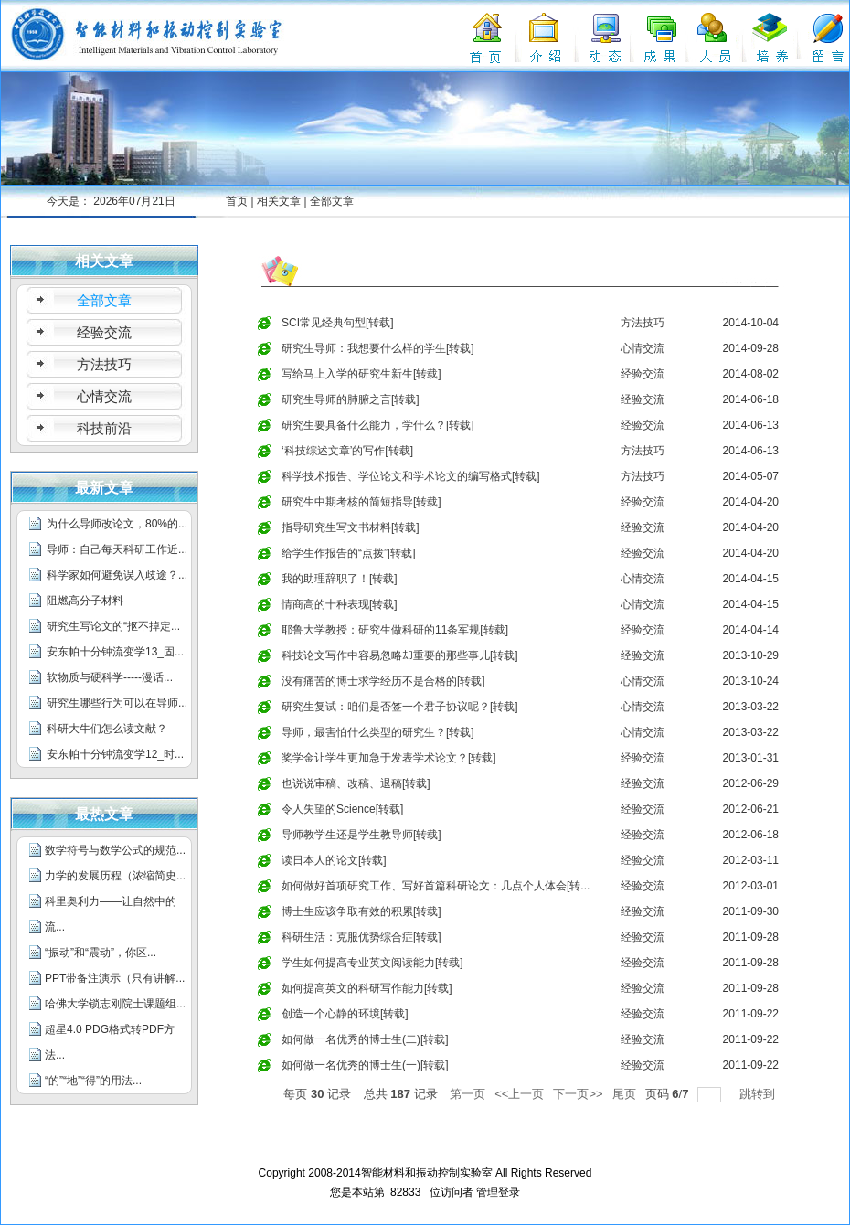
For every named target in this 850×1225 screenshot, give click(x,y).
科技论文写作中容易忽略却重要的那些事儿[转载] (400, 655)
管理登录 (498, 1192)
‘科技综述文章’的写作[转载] (347, 450)
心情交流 (642, 348)
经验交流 (642, 374)
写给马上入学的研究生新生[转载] (361, 374)
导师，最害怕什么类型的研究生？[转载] (378, 732)
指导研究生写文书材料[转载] (351, 527)
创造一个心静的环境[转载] (345, 1013)
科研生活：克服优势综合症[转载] (361, 937)
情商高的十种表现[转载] (340, 604)
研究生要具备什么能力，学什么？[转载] (378, 425)
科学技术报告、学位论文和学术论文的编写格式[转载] (411, 476)
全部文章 (332, 201)
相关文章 (279, 201)
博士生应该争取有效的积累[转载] (361, 911)
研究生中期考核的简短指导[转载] (361, 501)
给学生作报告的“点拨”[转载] (349, 553)
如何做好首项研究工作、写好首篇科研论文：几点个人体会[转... (436, 885)
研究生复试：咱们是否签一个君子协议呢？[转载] (400, 706)
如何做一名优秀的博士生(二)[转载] (365, 1039)
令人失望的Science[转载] (342, 809)
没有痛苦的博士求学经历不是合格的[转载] (383, 681)
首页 (237, 201)
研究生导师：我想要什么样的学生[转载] (378, 348)
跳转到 (759, 1094)
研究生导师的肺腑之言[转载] (351, 399)
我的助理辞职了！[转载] (340, 578)
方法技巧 (642, 322)
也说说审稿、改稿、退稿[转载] (356, 783)
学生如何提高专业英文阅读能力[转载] (372, 962)
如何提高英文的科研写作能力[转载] (367, 988)
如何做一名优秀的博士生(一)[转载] (365, 1065)
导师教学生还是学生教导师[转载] (361, 834)
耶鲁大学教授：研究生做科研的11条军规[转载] (395, 629)
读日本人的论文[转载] (334, 860)
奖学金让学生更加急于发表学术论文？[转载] (389, 757)
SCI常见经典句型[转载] (338, 322)
